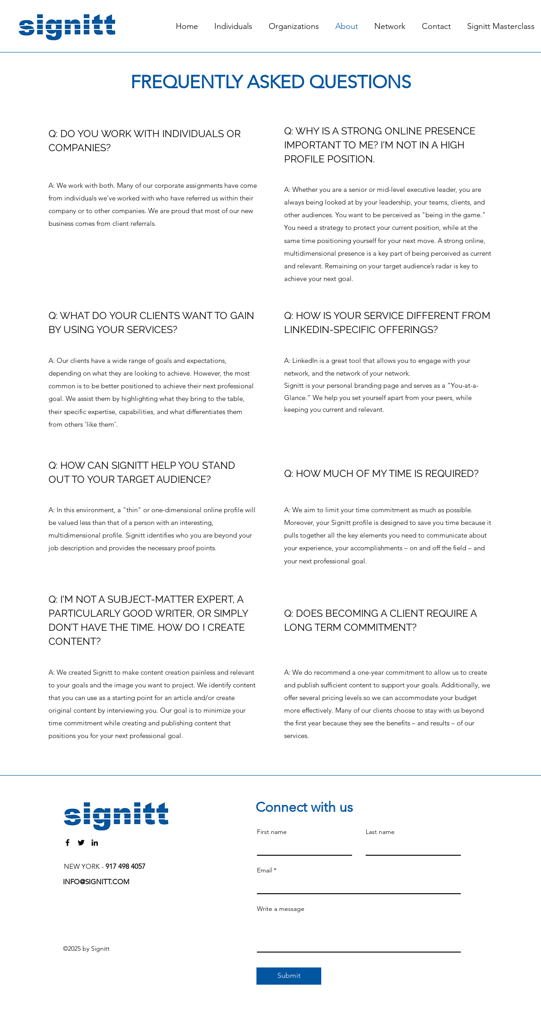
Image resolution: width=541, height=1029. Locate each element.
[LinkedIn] (94, 842)
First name (272, 832)
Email (264, 870)
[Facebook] (67, 842)
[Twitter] (81, 842)
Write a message (280, 908)
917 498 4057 (125, 866)
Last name (380, 832)
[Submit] (289, 976)
